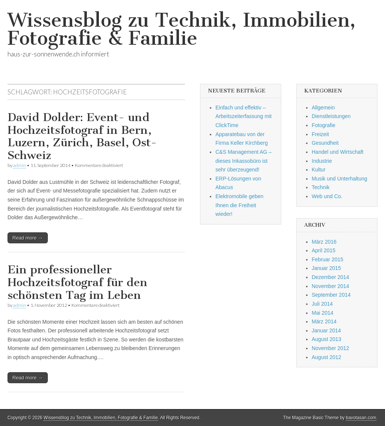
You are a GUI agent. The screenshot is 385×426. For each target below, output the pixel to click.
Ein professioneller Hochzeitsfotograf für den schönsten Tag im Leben (77, 282)
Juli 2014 (322, 304)
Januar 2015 (326, 268)
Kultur (319, 170)
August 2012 (326, 357)
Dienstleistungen (331, 116)
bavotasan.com (361, 417)
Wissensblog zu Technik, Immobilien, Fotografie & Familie (182, 29)
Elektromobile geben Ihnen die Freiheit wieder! (239, 205)
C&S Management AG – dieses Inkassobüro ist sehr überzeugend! (243, 161)
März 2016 (324, 242)
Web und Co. (327, 196)
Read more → (27, 238)
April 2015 (323, 250)
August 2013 (326, 339)
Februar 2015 (327, 259)
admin (19, 165)
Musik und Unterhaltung (339, 179)
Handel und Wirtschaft (338, 152)
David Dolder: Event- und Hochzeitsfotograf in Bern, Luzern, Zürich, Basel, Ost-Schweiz (82, 136)
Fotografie (323, 125)
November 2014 (330, 286)
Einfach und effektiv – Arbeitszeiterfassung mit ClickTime (243, 116)
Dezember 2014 (330, 277)
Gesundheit (325, 143)
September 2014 (331, 295)
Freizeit (320, 134)
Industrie (322, 161)
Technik (320, 187)
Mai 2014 (322, 313)
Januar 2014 (326, 330)
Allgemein (323, 108)
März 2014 (324, 321)
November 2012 (330, 348)
